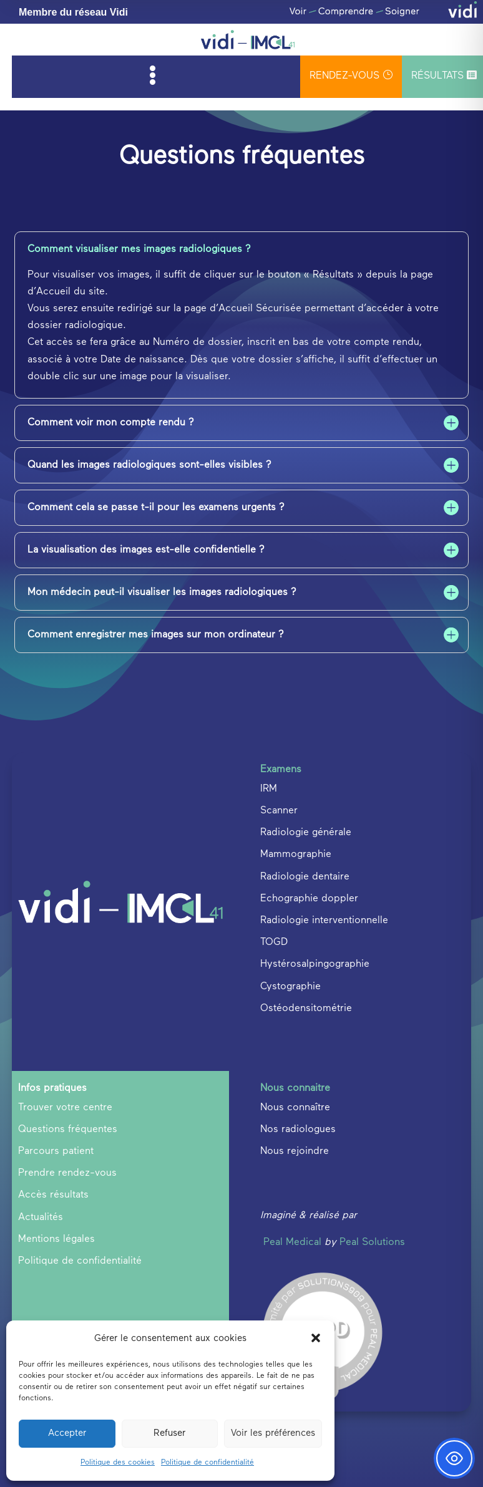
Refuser (169, 1433)
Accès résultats (53, 1195)
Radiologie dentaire (304, 877)
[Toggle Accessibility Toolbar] (454, 1458)
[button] (316, 1338)
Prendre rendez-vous (67, 1173)
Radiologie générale (305, 833)
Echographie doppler (309, 899)
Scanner (279, 811)
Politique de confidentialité (207, 1462)
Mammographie (295, 855)
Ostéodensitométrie (306, 1009)
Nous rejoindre (294, 1151)
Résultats (444, 75)
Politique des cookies (117, 1462)
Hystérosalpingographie (314, 964)
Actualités (40, 1218)
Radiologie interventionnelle (324, 921)
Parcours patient (56, 1151)
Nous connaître (295, 1108)
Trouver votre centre (65, 1108)
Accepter (67, 1433)
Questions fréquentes (67, 1130)
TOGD (274, 942)
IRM (268, 789)
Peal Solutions (372, 1242)
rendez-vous (351, 75)
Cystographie (290, 987)
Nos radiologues (298, 1130)
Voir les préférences (273, 1433)
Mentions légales (56, 1239)
